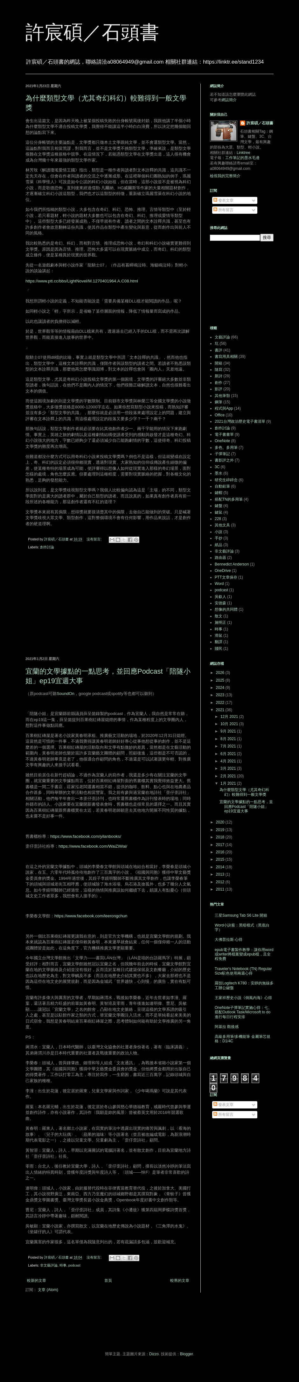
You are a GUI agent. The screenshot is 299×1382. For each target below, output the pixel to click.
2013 (221, 874)
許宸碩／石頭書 (92, 32)
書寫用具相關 (226, 356)
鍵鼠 (218, 512)
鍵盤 (218, 505)
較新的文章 (36, 1280)
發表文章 (223, 200)
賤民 (218, 648)
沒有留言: (94, 539)
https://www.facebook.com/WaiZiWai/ (93, 846)
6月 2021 (228, 754)
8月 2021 (228, 739)
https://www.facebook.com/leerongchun (90, 915)
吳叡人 (220, 596)
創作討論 (47, 547)
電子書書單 (224, 434)
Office (220, 415)
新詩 (218, 376)
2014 (221, 867)
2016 (221, 852)
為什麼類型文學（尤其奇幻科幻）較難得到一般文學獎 (244, 792)
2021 (221, 710)
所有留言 (223, 210)
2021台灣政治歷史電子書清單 (240, 421)
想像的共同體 (226, 609)
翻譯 (218, 642)
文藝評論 (222, 337)
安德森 (220, 603)
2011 (221, 889)
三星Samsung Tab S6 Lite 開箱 (241, 915)
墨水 (218, 473)
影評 (218, 389)
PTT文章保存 (226, 577)
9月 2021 (228, 731)
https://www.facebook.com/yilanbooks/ (85, 836)
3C (217, 467)
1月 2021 (228, 783)
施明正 (220, 622)
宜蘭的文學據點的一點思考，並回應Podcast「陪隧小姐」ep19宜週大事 (246, 806)
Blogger (186, 1354)
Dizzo (154, 1354)
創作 (218, 382)
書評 (218, 350)
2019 (221, 830)
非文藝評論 (49, 1265)
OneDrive (223, 570)
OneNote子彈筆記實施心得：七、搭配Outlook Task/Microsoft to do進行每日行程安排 (243, 1012)
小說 (218, 532)
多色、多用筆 (226, 447)
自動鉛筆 (222, 486)
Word (219, 583)
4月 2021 (228, 761)
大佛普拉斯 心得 (228, 939)
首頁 (108, 1280)
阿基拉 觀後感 (227, 1026)
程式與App (224, 408)
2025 (221, 680)
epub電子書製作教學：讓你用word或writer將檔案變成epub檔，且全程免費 (244, 954)
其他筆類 (222, 395)
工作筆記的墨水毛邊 (242, 158)
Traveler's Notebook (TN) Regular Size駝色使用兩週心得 (243, 971)
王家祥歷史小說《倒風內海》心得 (243, 998)
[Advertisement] (108, 604)
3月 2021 (228, 768)
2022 (221, 702)
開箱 (218, 363)
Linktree (243, 152)
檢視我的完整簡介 (225, 176)
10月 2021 (229, 724)
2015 (221, 859)
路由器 (220, 557)
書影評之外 (224, 460)
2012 (221, 882)
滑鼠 (218, 635)
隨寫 (218, 369)
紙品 (218, 545)
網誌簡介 (229, 100)
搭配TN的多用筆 (229, 499)
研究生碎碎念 (226, 480)
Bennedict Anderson (232, 564)
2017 (221, 845)
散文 (218, 616)
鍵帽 (218, 492)
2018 (221, 837)
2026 (221, 672)
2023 (221, 695)
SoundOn (65, 693)
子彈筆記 (222, 454)
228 (218, 519)
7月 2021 (228, 746)
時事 (62, 1265)
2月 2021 (228, 776)
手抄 (218, 538)
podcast (74, 1265)
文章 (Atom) (48, 1290)
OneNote (222, 441)
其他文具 (222, 525)
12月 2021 (229, 716)
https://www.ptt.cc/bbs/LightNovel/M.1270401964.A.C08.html (81, 281)
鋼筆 (218, 402)
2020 (221, 822)
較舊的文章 (179, 1280)
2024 (221, 687)
